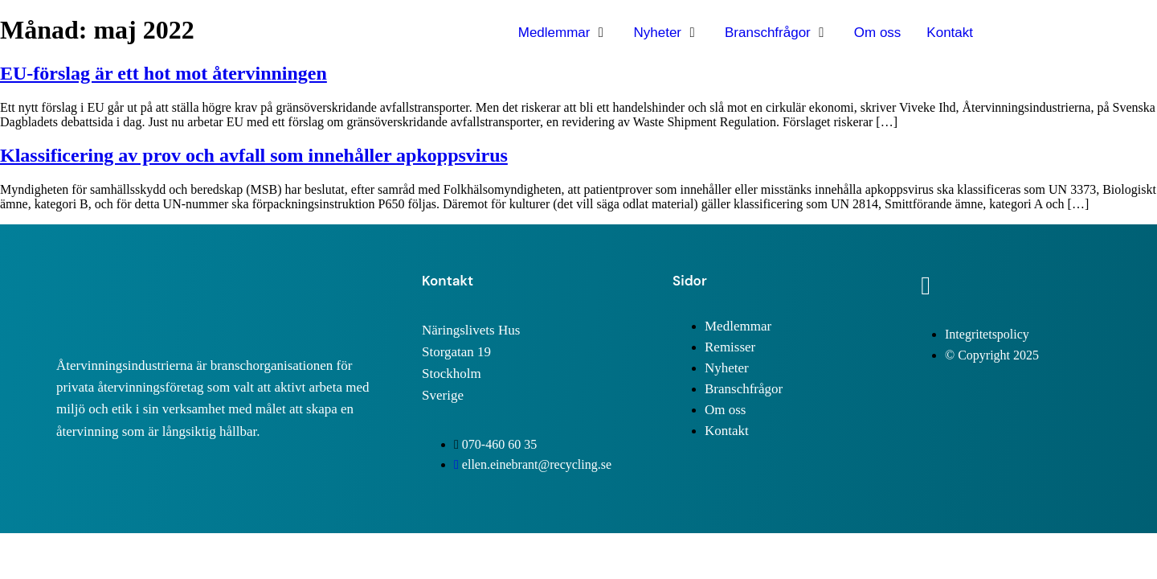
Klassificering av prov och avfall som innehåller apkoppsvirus (254, 155)
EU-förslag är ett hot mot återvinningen (163, 73)
